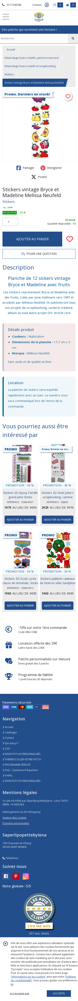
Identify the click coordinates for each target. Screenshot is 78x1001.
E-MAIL (7, 775)
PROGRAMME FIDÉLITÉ (16, 764)
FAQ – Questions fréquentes (20, 770)
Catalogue (9, 732)
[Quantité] (10, 222)
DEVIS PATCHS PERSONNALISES (21, 781)
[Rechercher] (73, 38)
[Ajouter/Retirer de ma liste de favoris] (70, 239)
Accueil (11, 49)
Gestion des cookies (14, 817)
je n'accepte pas (19, 993)
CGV (6, 748)
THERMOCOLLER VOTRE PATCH (21, 759)
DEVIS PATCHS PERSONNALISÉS (21, 754)
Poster (39, 176)
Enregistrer (51, 167)
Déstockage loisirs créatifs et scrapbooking (30, 66)
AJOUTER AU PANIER (32, 239)
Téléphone (10, 858)
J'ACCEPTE (59, 993)
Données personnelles (15, 823)
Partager (25, 167)
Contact (36, 5)
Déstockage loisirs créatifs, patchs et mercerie (32, 58)
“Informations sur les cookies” (28, 976)
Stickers (9, 74)
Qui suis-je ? (10, 743)
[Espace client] (47, 5)
